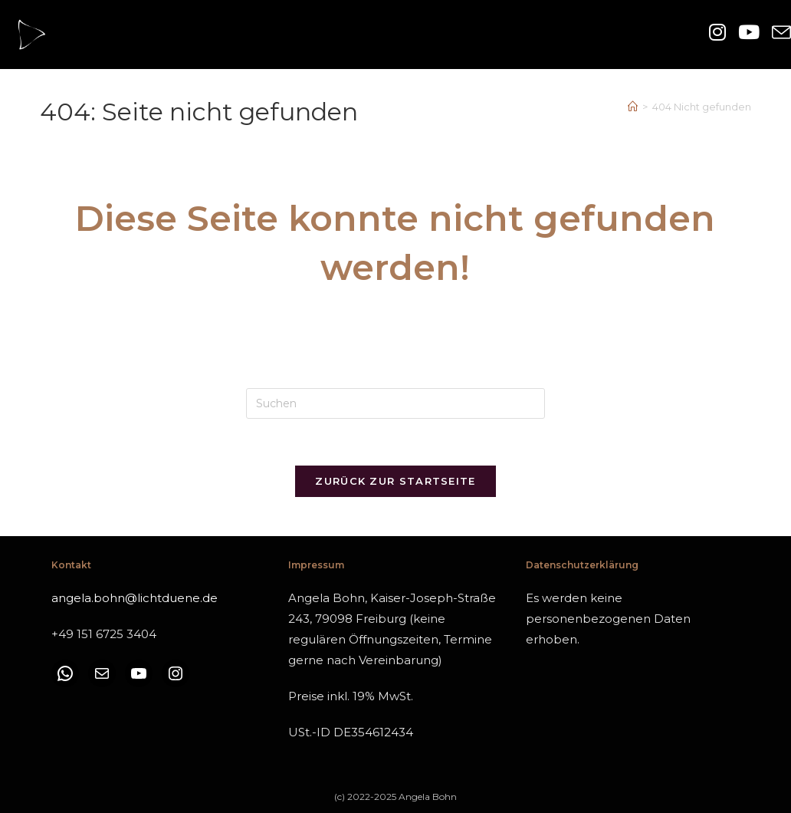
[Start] (633, 106)
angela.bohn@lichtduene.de (134, 598)
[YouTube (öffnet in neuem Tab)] (749, 32)
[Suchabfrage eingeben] (395, 403)
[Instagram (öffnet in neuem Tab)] (717, 32)
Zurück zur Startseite (395, 481)
